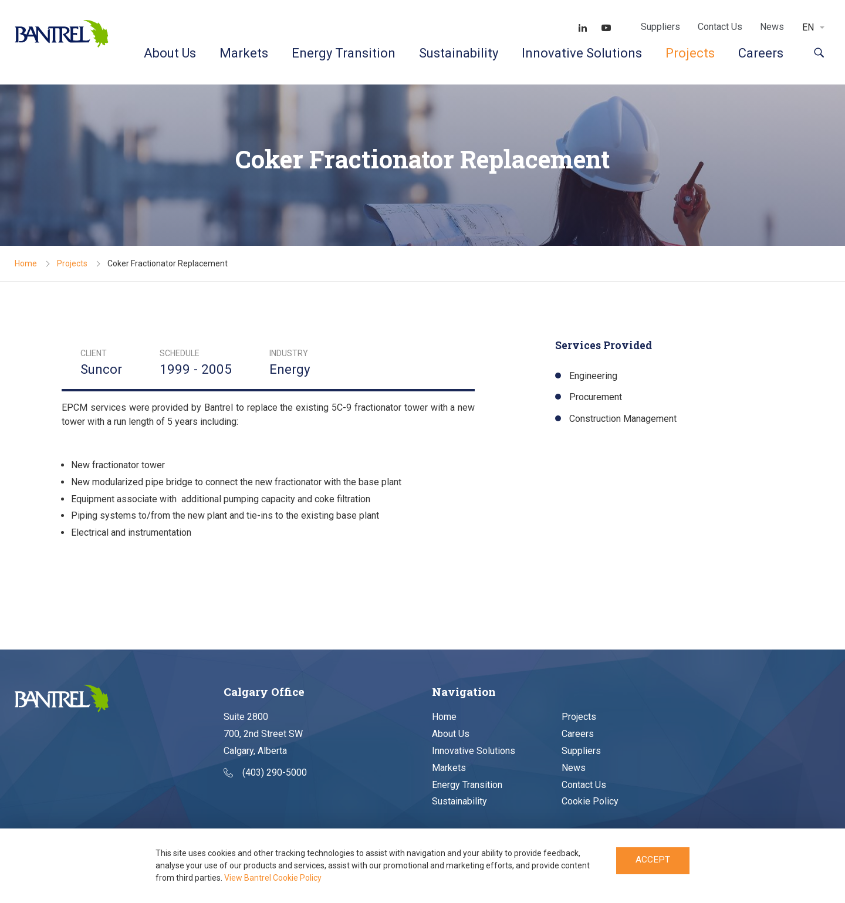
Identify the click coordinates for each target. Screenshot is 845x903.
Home (26, 263)
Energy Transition (344, 53)
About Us (170, 53)
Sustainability (458, 53)
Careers (760, 53)
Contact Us (720, 26)
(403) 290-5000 (265, 773)
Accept (653, 861)
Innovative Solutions (582, 53)
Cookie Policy (590, 801)
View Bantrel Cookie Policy (273, 877)
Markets (243, 53)
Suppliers (660, 26)
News (772, 26)
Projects (690, 53)
